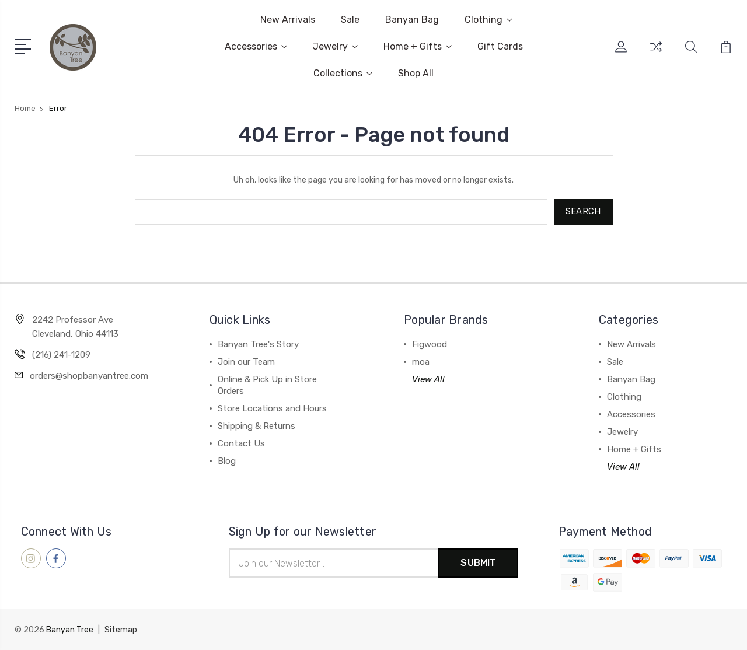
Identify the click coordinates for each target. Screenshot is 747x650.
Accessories (256, 46)
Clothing (488, 19)
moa (421, 362)
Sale (350, 19)
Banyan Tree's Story (258, 344)
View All (428, 379)
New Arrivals (287, 19)
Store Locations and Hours (272, 408)
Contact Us (241, 443)
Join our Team (246, 362)
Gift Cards (500, 46)
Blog (227, 461)
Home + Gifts (417, 46)
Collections (342, 73)
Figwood (429, 344)
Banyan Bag (412, 19)
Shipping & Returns (256, 426)
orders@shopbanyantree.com (89, 376)
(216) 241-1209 (61, 355)
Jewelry (335, 46)
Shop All (416, 73)
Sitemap (120, 630)
